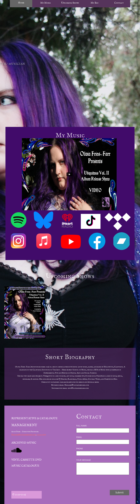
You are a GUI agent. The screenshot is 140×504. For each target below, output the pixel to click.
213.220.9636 (41, 434)
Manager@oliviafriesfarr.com (23, 434)
